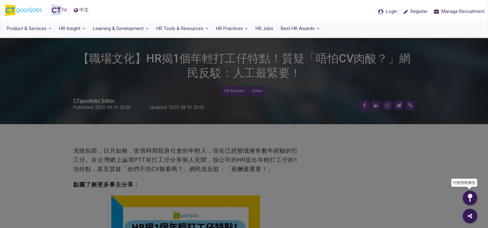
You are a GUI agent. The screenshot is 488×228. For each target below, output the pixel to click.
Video (257, 91)
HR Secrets (234, 91)
